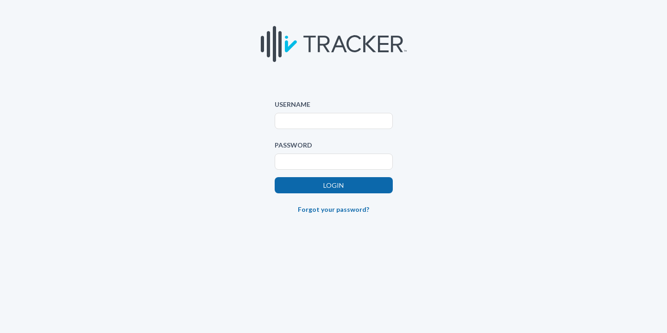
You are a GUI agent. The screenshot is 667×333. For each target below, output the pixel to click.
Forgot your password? (333, 209)
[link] (333, 231)
